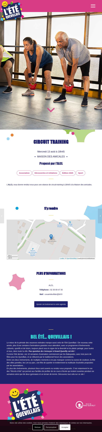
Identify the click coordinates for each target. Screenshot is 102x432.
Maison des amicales (51, 156)
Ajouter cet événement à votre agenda (51, 304)
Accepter (64, 427)
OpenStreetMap (71, 258)
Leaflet (62, 258)
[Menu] (92, 6)
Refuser (38, 427)
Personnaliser (51, 427)
